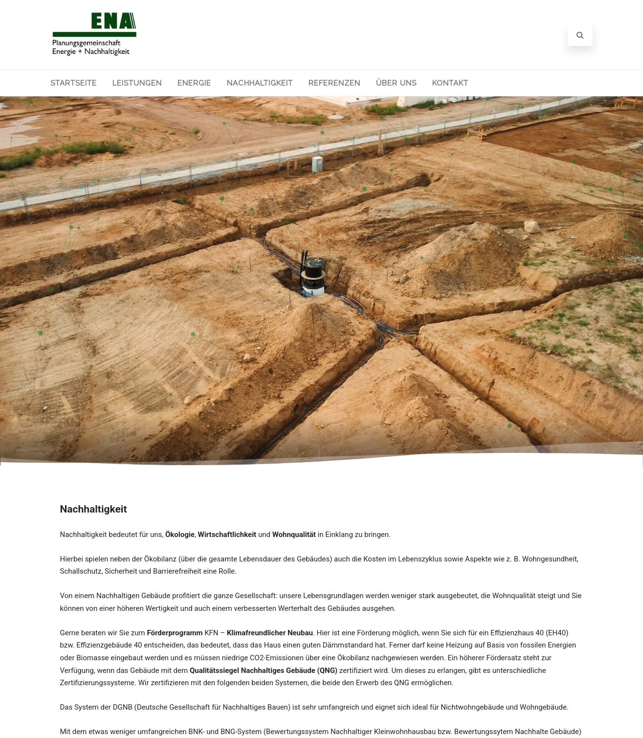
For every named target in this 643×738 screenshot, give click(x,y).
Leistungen (137, 83)
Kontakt (450, 83)
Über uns (396, 83)
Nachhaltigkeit (260, 83)
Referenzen (334, 83)
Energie (194, 83)
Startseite (73, 83)
